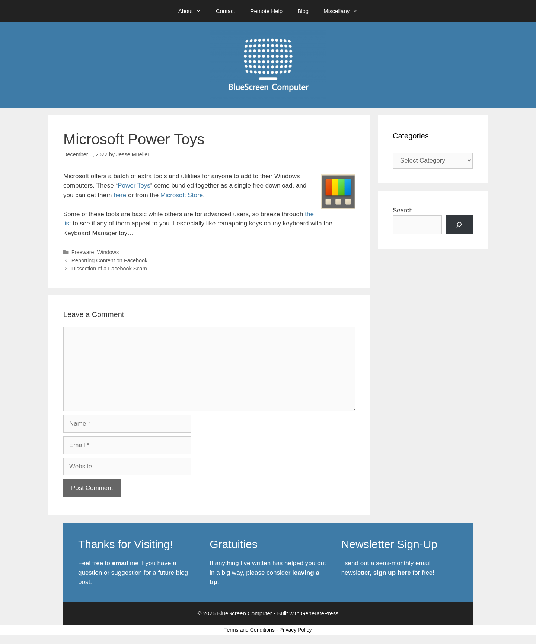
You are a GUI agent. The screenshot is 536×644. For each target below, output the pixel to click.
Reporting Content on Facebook (109, 260)
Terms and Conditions (249, 630)
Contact (225, 11)
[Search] (459, 224)
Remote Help (266, 11)
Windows (108, 252)
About (193, 11)
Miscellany (344, 11)
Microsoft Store (181, 195)
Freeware (82, 252)
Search (403, 210)
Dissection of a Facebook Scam (109, 269)
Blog (303, 11)
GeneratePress (320, 613)
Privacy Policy (295, 630)
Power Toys (134, 185)
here (120, 195)
